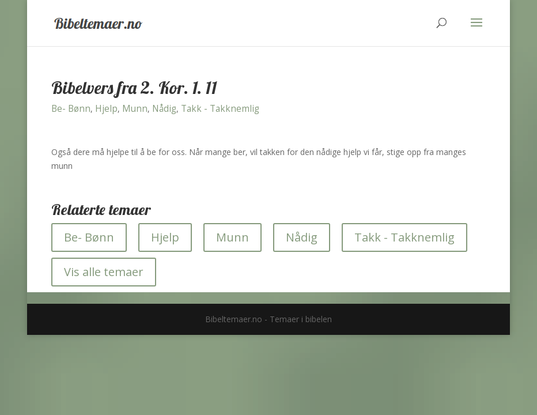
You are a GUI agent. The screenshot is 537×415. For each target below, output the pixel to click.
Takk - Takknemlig (220, 109)
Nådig (164, 109)
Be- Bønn (70, 109)
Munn (135, 109)
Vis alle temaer (103, 272)
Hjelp (106, 109)
